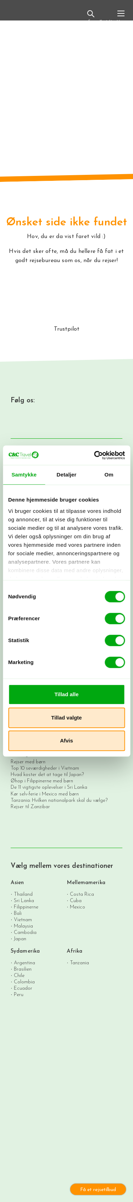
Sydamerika (25, 951)
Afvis (66, 741)
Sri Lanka (24, 900)
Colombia (24, 981)
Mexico (77, 907)
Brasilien (23, 969)
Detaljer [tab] (67, 475)
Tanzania (79, 962)
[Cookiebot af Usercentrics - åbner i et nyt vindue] (95, 455)
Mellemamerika (86, 883)
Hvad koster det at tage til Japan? (47, 774)
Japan (20, 938)
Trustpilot (66, 329)
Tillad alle (66, 694)
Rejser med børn (28, 762)
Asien (17, 883)
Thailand (23, 894)
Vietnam (23, 919)
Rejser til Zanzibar (30, 807)
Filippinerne (26, 907)
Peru (18, 994)
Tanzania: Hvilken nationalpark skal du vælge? (59, 800)
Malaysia (23, 926)
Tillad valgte (66, 718)
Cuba (76, 900)
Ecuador (23, 988)
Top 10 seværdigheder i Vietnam (45, 768)
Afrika (75, 951)
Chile (19, 975)
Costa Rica (82, 894)
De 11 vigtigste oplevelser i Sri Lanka (49, 787)
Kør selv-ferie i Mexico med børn (45, 794)
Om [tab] (109, 475)
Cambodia (25, 932)
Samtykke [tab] (24, 475)
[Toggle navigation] (120, 16)
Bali (18, 913)
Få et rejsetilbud (98, 1189)
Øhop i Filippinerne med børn (42, 781)
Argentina (24, 962)
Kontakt (106, 17)
